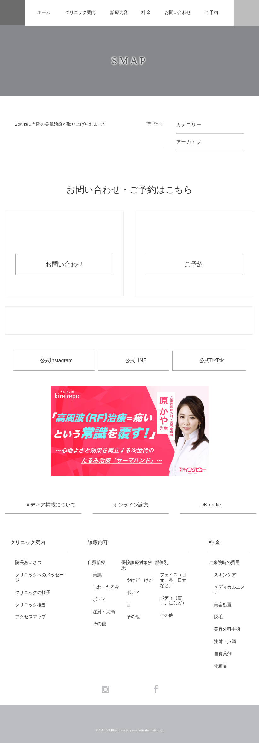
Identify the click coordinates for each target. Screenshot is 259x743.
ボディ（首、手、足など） (173, 600)
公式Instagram (56, 360)
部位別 (161, 562)
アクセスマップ (30, 616)
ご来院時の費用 (224, 562)
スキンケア (225, 574)
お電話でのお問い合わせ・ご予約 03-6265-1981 (129, 320)
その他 (99, 623)
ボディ (99, 599)
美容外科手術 (227, 629)
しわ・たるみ (106, 587)
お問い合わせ (178, 12)
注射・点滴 (104, 611)
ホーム (43, 12)
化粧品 (220, 665)
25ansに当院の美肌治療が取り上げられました (61, 124)
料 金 (146, 12)
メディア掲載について (50, 504)
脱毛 (218, 616)
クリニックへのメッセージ (39, 577)
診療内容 (119, 12)
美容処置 (223, 604)
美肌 (97, 574)
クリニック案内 (80, 12)
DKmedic (210, 504)
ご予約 (211, 12)
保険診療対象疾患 (136, 565)
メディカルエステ (229, 589)
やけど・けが (140, 580)
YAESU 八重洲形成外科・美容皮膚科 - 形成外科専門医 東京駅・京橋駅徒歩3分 (12, 13)
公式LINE (136, 360)
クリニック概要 (30, 604)
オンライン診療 (130, 504)
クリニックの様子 (32, 592)
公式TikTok (211, 360)
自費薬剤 (223, 653)
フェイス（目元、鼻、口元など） (173, 580)
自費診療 (96, 562)
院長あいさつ (28, 562)
